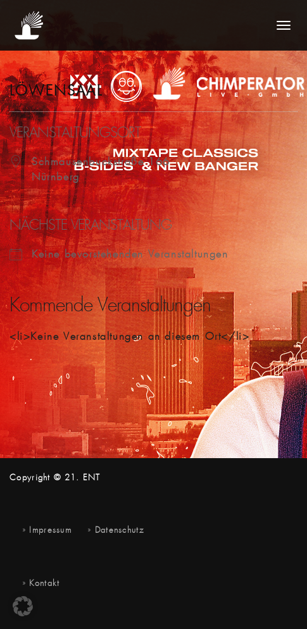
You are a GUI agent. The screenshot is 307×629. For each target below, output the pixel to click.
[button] (23, 606)
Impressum (50, 530)
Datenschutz (119, 530)
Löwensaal (56, 91)
